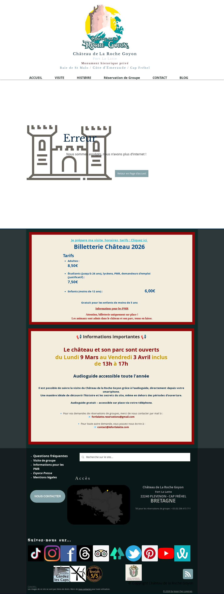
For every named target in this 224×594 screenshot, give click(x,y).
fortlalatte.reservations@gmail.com (113, 416)
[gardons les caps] (62, 574)
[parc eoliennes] (78, 574)
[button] (131, 173)
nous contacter (85, 589)
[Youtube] (166, 553)
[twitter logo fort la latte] (133, 553)
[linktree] (117, 553)
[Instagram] (52, 553)
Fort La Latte (105, 58)
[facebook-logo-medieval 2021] (68, 553)
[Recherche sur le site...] (134, 457)
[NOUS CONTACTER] (47, 496)
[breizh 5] (94, 574)
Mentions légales (45, 477)
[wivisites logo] (182, 553)
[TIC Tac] (36, 553)
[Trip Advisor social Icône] (101, 553)
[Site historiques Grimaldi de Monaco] (133, 572)
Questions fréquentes (50, 456)
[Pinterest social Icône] (150, 553)
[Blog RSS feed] (188, 574)
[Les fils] (85, 553)
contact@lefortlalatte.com (113, 427)
